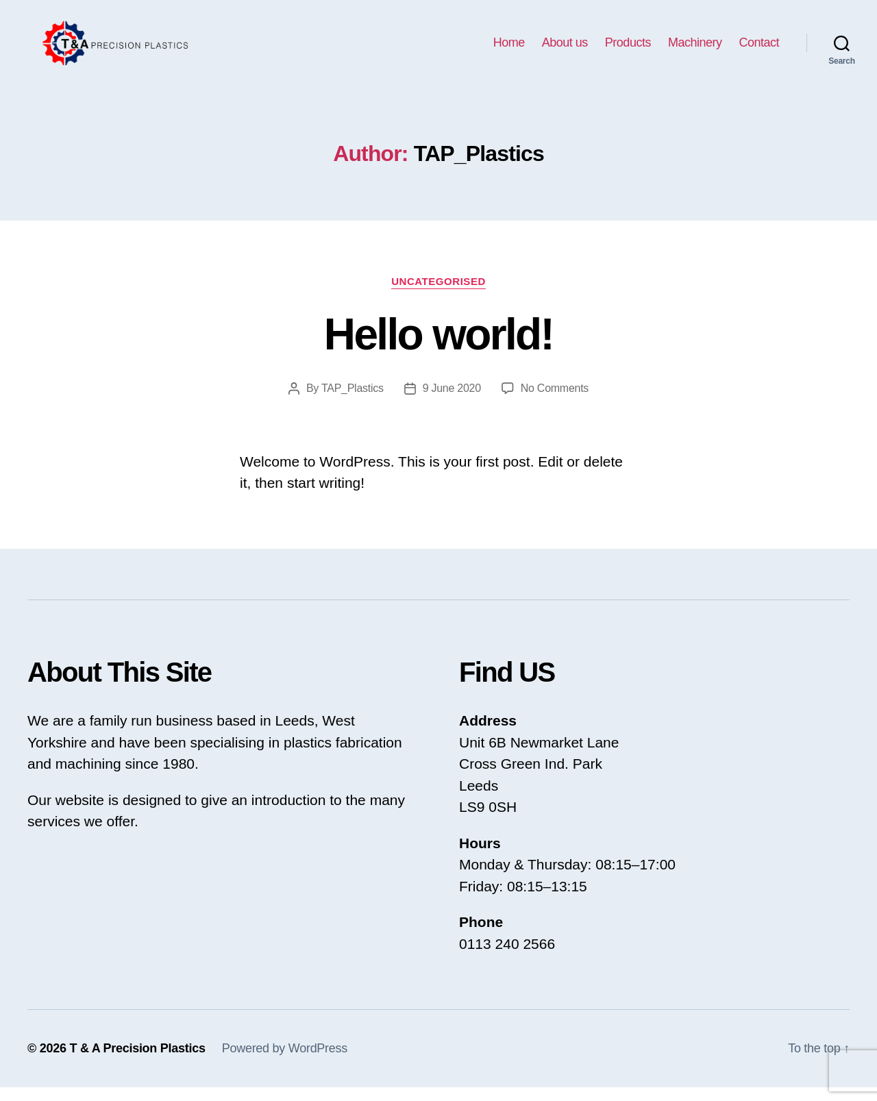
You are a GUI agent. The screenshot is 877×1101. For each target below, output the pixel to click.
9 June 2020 (452, 402)
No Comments (555, 402)
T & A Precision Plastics (137, 1062)
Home (509, 49)
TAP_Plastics (352, 402)
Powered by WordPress (284, 1062)
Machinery (695, 49)
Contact (759, 49)
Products (628, 49)
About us (565, 49)
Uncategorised (438, 295)
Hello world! (438, 348)
